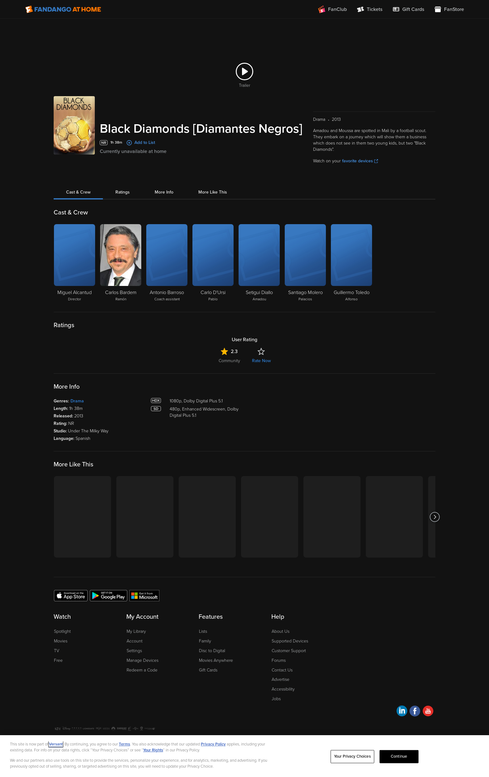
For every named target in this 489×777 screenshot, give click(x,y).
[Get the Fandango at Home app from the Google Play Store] (109, 595)
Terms (124, 744)
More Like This (212, 192)
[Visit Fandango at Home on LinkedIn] (402, 712)
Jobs (276, 698)
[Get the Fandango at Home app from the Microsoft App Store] (144, 595)
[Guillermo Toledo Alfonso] (351, 263)
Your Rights (153, 750)
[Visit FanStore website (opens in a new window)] (449, 9)
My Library (136, 631)
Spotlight (62, 631)
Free (58, 660)
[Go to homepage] (63, 9)
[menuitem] (408, 9)
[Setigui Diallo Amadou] (259, 263)
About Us (280, 631)
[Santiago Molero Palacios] (305, 263)
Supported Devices (290, 641)
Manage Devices (142, 660)
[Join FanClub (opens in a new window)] (332, 9)
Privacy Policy (213, 744)
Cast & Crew (78, 192)
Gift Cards (208, 670)
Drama (77, 401)
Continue (399, 756)
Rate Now (261, 360)
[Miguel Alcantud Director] (74, 263)
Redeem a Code (142, 670)
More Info (164, 192)
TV (56, 650)
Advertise (280, 679)
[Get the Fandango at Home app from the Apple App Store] (71, 595)
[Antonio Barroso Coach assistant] (167, 263)
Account (135, 641)
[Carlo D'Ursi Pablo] (213, 263)
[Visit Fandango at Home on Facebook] (415, 712)
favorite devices (360, 161)
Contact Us (282, 670)
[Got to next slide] (434, 517)
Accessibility (283, 689)
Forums (279, 660)
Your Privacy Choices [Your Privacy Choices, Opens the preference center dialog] (352, 756)
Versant (56, 744)
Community (229, 360)
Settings (134, 650)
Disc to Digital (212, 650)
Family (205, 641)
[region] (244, 756)
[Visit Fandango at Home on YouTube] (428, 712)
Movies (60, 641)
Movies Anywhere (216, 660)
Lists (203, 631)
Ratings (122, 192)
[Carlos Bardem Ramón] (121, 263)
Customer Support (289, 650)
